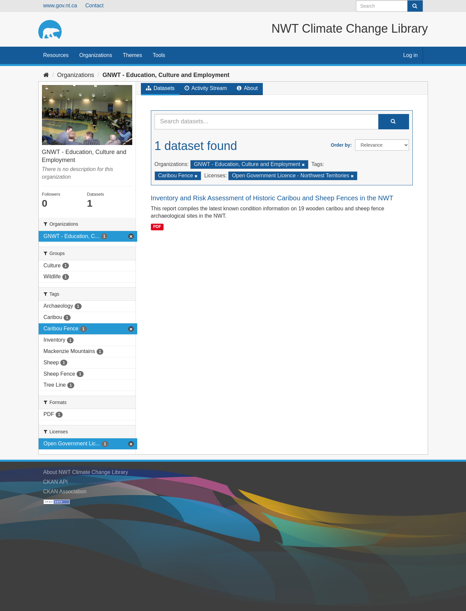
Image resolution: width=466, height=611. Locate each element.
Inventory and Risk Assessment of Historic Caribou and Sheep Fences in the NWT (272, 198)
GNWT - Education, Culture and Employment (166, 75)
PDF (157, 226)
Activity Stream (206, 88)
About (247, 88)
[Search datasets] (389, 6)
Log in (410, 55)
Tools (159, 55)
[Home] (46, 75)
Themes (132, 55)
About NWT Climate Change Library (85, 472)
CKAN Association (65, 491)
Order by (340, 145)
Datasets (160, 88)
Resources (56, 55)
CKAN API (55, 482)
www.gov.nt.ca (60, 5)
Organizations (95, 55)
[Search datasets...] (266, 121)
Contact (94, 5)
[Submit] (415, 6)
